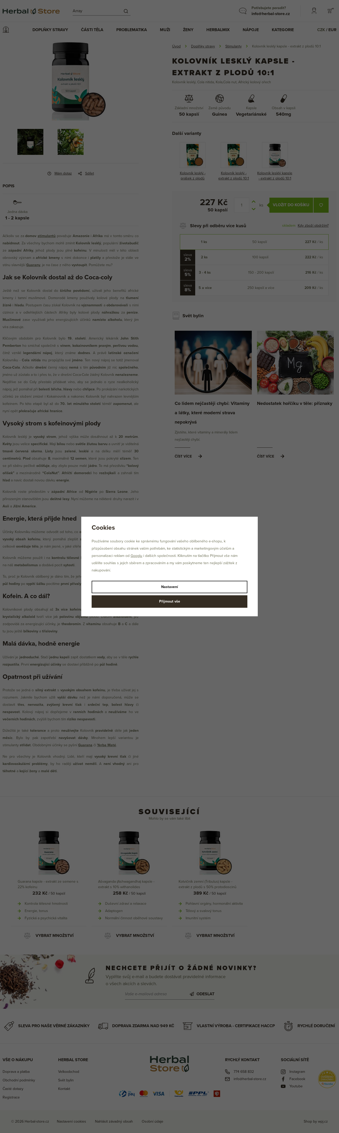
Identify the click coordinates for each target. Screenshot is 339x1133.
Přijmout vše (169, 601)
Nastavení (169, 587)
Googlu (136, 556)
